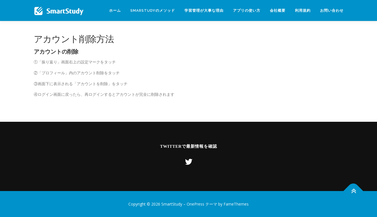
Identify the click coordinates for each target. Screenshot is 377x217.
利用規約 (303, 10)
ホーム (115, 10)
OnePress (195, 204)
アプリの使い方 (246, 10)
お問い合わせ (332, 10)
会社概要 (277, 10)
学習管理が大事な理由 (204, 10)
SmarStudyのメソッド (152, 10)
